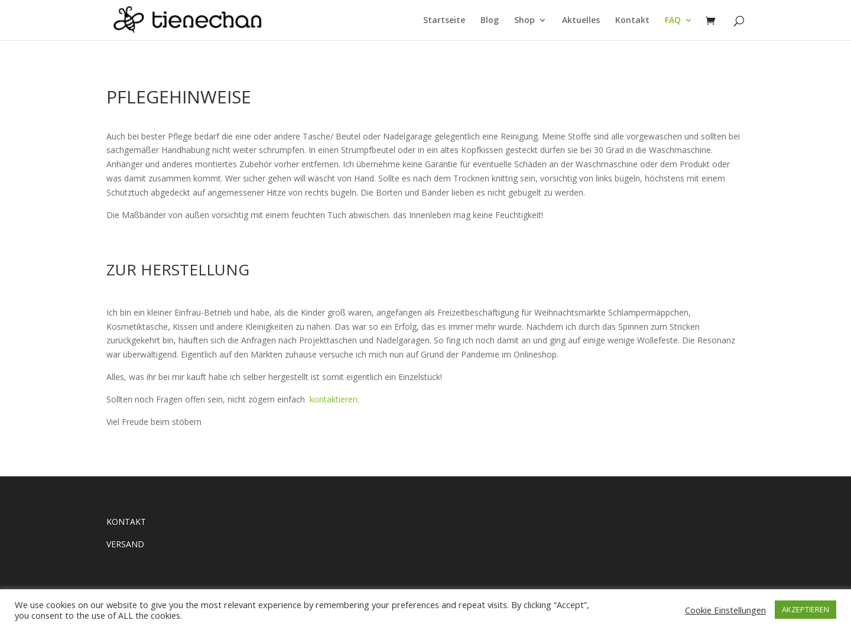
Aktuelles (581, 20)
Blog (489, 20)
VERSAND (125, 544)
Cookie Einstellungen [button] (725, 610)
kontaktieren (334, 399)
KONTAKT (126, 521)
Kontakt (632, 20)
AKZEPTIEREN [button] (805, 609)
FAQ (673, 20)
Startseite (444, 20)
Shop (524, 20)
